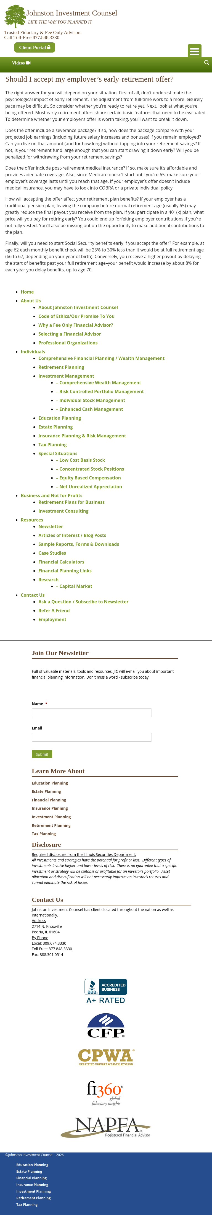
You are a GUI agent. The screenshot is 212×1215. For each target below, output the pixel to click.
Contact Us (33, 595)
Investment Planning (51, 816)
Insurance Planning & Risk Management (82, 436)
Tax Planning (52, 445)
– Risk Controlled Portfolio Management (100, 391)
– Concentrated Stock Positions (90, 469)
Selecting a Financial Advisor (69, 334)
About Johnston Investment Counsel (78, 307)
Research (48, 580)
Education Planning (59, 418)
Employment (52, 619)
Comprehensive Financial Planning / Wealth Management (101, 358)
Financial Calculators (61, 562)
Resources (32, 520)
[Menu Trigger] (195, 51)
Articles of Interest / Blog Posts (72, 535)
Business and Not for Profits (51, 495)
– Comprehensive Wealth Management (98, 383)
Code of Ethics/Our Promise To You (76, 316)
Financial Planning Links (65, 571)
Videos (21, 63)
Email (37, 728)
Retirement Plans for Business (71, 502)
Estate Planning (55, 427)
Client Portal (34, 47)
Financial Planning (49, 800)
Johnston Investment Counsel (71, 13)
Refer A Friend (54, 611)
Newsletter (50, 526)
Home (27, 292)
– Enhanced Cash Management (89, 409)
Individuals (33, 352)
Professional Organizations (68, 343)
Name (39, 703)
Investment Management (66, 376)
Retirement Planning (61, 367)
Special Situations (57, 453)
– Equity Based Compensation (88, 478)
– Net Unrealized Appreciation (89, 487)
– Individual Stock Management (90, 400)
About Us (31, 301)
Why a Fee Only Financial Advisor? (75, 325)
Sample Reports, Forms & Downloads (78, 544)
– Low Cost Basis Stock (80, 460)
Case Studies (52, 553)
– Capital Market (74, 586)
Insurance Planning (50, 808)
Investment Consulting (63, 511)
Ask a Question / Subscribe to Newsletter (83, 602)
